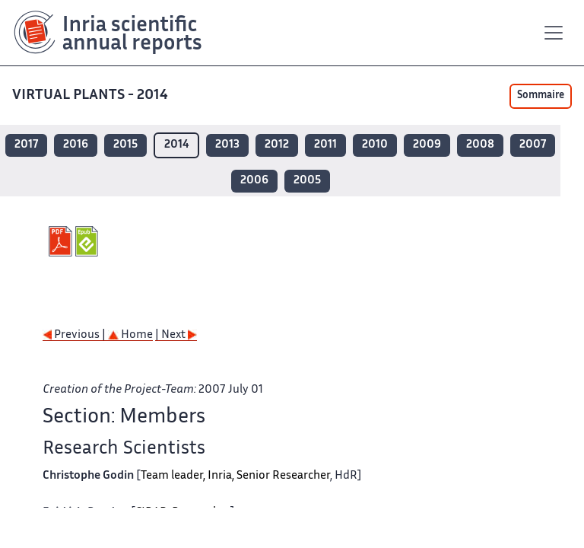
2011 (325, 145)
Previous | (75, 335)
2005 (307, 181)
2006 (254, 181)
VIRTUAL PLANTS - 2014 (91, 95)
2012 (277, 145)
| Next (176, 335)
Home (130, 335)
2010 (375, 145)
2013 (227, 145)
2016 (75, 145)
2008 (480, 145)
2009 (427, 145)
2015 (125, 145)
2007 (532, 145)
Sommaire (540, 95)
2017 (26, 145)
